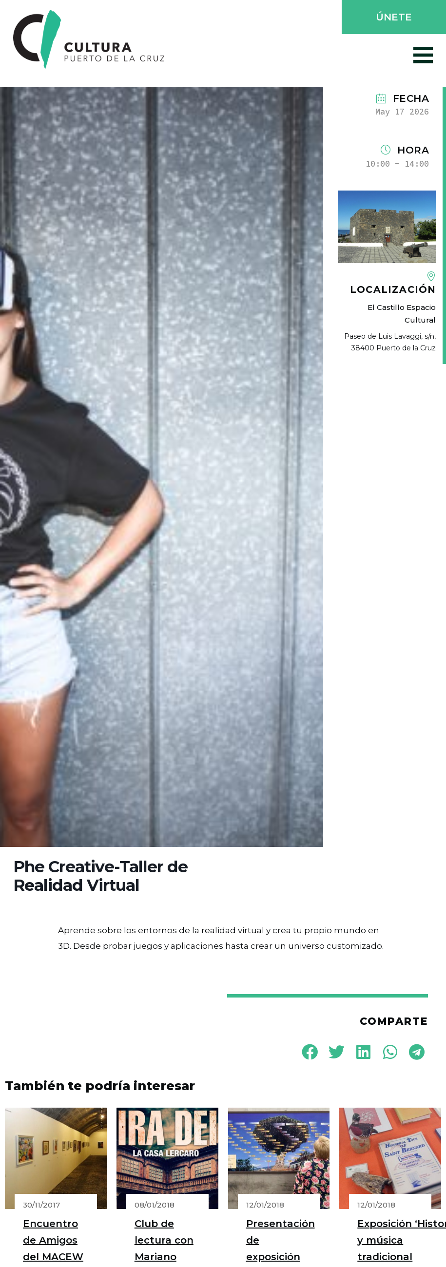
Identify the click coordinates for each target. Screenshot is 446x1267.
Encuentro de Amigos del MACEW (53, 1240)
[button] (393, 18)
